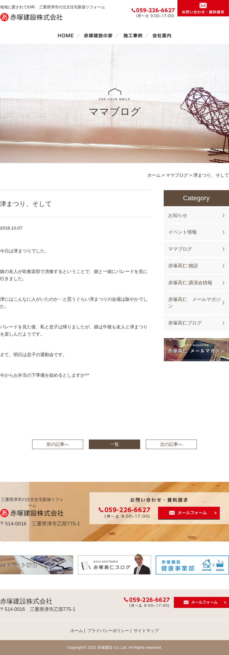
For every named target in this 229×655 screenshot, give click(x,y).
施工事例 (133, 35)
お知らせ (177, 215)
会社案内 (162, 35)
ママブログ (180, 249)
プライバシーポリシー (108, 630)
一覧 (114, 444)
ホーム (65, 35)
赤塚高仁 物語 (183, 265)
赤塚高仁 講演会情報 (190, 282)
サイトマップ (146, 630)
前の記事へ (58, 444)
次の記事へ (171, 444)
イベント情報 (182, 232)
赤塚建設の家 (98, 35)
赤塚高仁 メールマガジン (194, 302)
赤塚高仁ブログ (185, 322)
